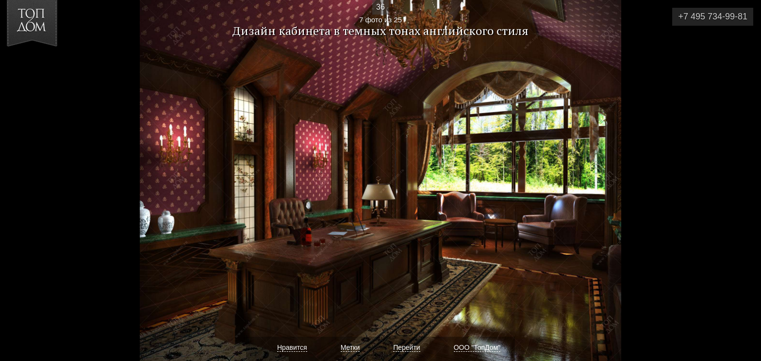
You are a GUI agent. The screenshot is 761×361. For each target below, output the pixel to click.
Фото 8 (742, 180)
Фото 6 (18, 180)
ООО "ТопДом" (477, 347)
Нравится (292, 347)
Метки (350, 347)
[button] (43, 63)
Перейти (406, 347)
